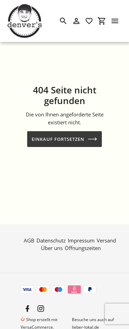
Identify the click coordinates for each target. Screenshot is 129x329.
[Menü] (114, 21)
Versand (106, 238)
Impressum (81, 238)
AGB (29, 238)
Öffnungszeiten (83, 246)
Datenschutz (51, 238)
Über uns (52, 246)
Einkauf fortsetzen (65, 139)
